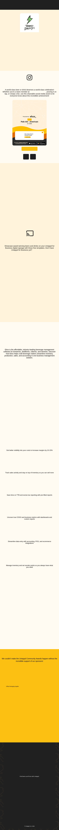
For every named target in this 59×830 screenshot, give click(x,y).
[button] (53, 4)
